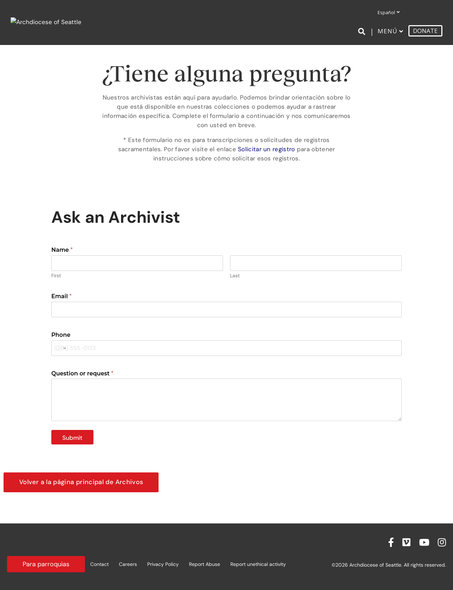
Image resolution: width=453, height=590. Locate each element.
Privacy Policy (163, 564)
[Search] (363, 31)
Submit (72, 438)
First (56, 276)
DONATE (425, 31)
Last (235, 276)
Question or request (82, 373)
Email (61, 296)
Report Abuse (204, 564)
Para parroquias (46, 564)
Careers (128, 564)
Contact (99, 564)
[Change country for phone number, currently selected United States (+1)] (59, 348)
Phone (60, 334)
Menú (387, 31)
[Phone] (226, 348)
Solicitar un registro (266, 149)
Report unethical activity (258, 564)
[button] (81, 482)
